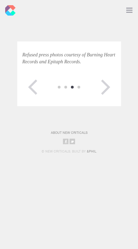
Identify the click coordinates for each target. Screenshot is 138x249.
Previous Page (32, 87)
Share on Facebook (65, 141)
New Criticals (8, 8)
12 (65, 87)
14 (78, 87)
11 (59, 87)
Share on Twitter (72, 141)
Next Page (105, 87)
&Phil (91, 151)
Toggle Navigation (129, 8)
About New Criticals (69, 132)
